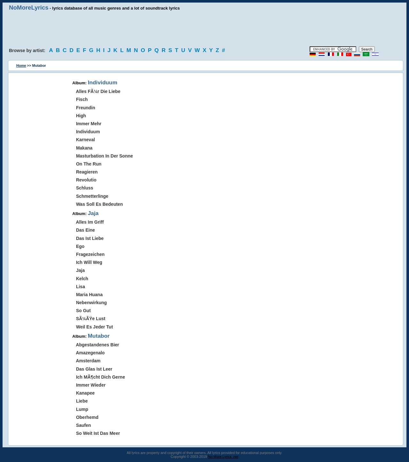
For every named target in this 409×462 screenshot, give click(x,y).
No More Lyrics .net (223, 456)
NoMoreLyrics (29, 7)
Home (21, 65)
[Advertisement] (204, 28)
